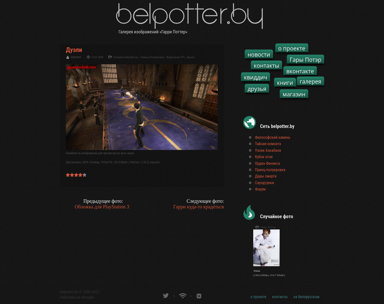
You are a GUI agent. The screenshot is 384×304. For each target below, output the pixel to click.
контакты (266, 65)
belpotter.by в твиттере (165, 295)
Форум (260, 189)
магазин (294, 94)
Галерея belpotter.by (125, 57)
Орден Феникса (267, 163)
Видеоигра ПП (175, 57)
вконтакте (300, 71)
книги (285, 83)
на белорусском (306, 296)
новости (259, 54)
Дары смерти (265, 176)
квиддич (255, 77)
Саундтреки (264, 182)
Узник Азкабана (268, 150)
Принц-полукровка (270, 169)
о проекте (291, 48)
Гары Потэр (305, 59)
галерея (311, 81)
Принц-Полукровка (152, 57)
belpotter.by (69, 292)
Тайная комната (268, 143)
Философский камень (272, 137)
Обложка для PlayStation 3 (102, 206)
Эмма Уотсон (268, 227)
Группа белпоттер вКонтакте (198, 295)
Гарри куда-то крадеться (198, 206)
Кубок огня (264, 156)
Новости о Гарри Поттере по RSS (182, 295)
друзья (257, 89)
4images (87, 297)
